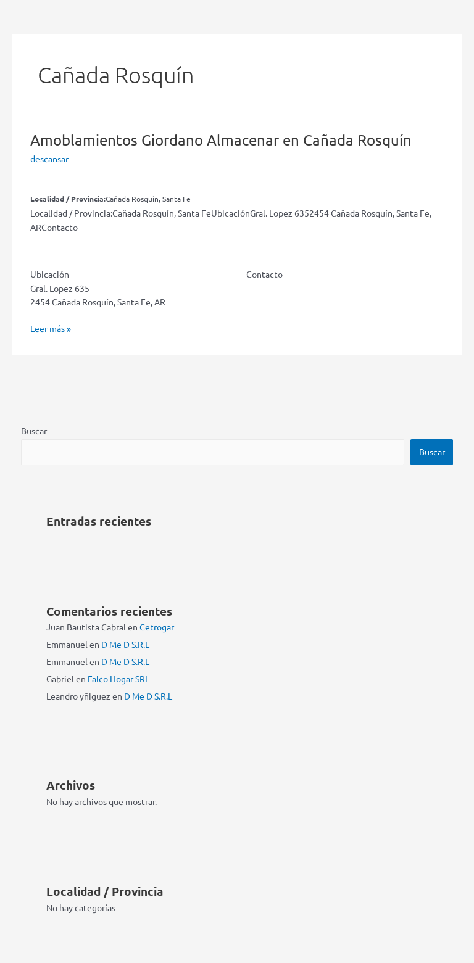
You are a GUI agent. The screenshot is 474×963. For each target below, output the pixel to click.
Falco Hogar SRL (118, 678)
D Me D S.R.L (125, 644)
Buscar (34, 430)
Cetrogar (156, 626)
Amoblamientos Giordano (221, 140)
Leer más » (50, 328)
